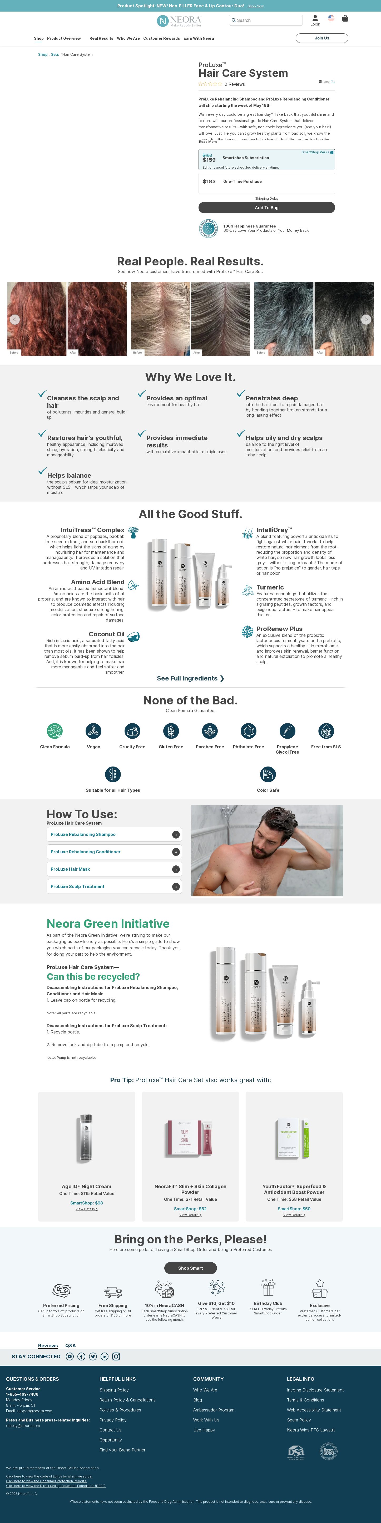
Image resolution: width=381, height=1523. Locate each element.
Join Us (322, 38)
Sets (55, 54)
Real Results (101, 38)
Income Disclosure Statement (315, 1390)
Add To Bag (267, 207)
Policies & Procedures (120, 1410)
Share (327, 81)
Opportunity (111, 1440)
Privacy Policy (113, 1420)
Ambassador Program (213, 1410)
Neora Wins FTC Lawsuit (311, 1430)
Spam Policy (299, 1420)
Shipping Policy (114, 1390)
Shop (39, 38)
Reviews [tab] (48, 1345)
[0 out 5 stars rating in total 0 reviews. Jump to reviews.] (222, 84)
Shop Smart (190, 1268)
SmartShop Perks (318, 152)
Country (331, 18)
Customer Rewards (161, 38)
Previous (14, 319)
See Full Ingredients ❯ (191, 678)
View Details (86, 1209)
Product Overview (64, 38)
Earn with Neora (199, 38)
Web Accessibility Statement (314, 1410)
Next (366, 319)
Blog (197, 1400)
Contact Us (110, 1430)
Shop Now (256, 6)
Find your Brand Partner (122, 1450)
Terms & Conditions (305, 1400)
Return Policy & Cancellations (128, 1400)
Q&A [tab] (70, 1345)
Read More (208, 142)
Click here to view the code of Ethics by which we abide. (49, 1476)
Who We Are (128, 38)
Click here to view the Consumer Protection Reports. (46, 1481)
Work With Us (206, 1420)
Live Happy (204, 1430)
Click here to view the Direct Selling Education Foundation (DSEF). (56, 1486)
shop (43, 54)
